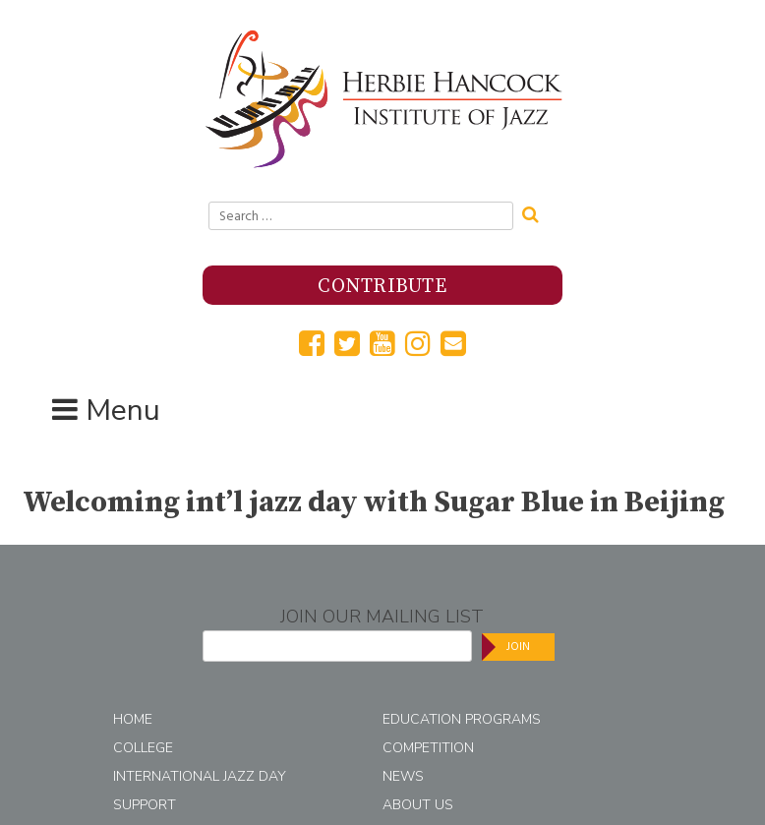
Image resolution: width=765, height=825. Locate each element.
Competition (428, 747)
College (143, 747)
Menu (123, 410)
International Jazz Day (199, 776)
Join (518, 646)
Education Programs (461, 719)
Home (132, 719)
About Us (417, 805)
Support (144, 805)
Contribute (382, 286)
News (403, 776)
